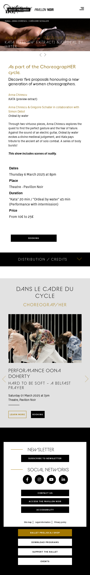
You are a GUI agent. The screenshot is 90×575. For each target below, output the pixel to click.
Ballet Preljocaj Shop (45, 532)
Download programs (45, 542)
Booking (37, 414)
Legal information (43, 522)
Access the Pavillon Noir (45, 501)
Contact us (45, 493)
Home (7, 21)
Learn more (17, 414)
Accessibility (45, 509)
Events (45, 561)
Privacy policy (60, 522)
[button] (41, 55)
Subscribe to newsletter (45, 458)
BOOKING (33, 238)
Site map (28, 522)
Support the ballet (45, 551)
